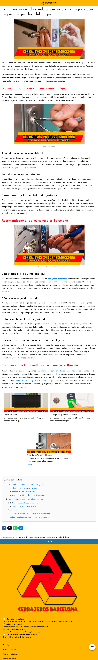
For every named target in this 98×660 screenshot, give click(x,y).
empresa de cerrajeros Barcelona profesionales (60, 370)
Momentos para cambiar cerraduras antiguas (26, 484)
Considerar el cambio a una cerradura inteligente (31, 513)
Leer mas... (8, 424)
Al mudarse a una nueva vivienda (24, 488)
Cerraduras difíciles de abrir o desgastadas (28, 495)
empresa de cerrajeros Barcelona (31, 380)
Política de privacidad (10, 654)
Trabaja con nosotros (10, 658)
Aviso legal (7, 645)
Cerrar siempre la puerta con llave (25, 503)
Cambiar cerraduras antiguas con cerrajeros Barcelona (29, 517)
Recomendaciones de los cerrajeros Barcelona (26, 499)
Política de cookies (9, 649)
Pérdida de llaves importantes (23, 491)
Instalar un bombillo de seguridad (25, 510)
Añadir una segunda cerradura (24, 506)
